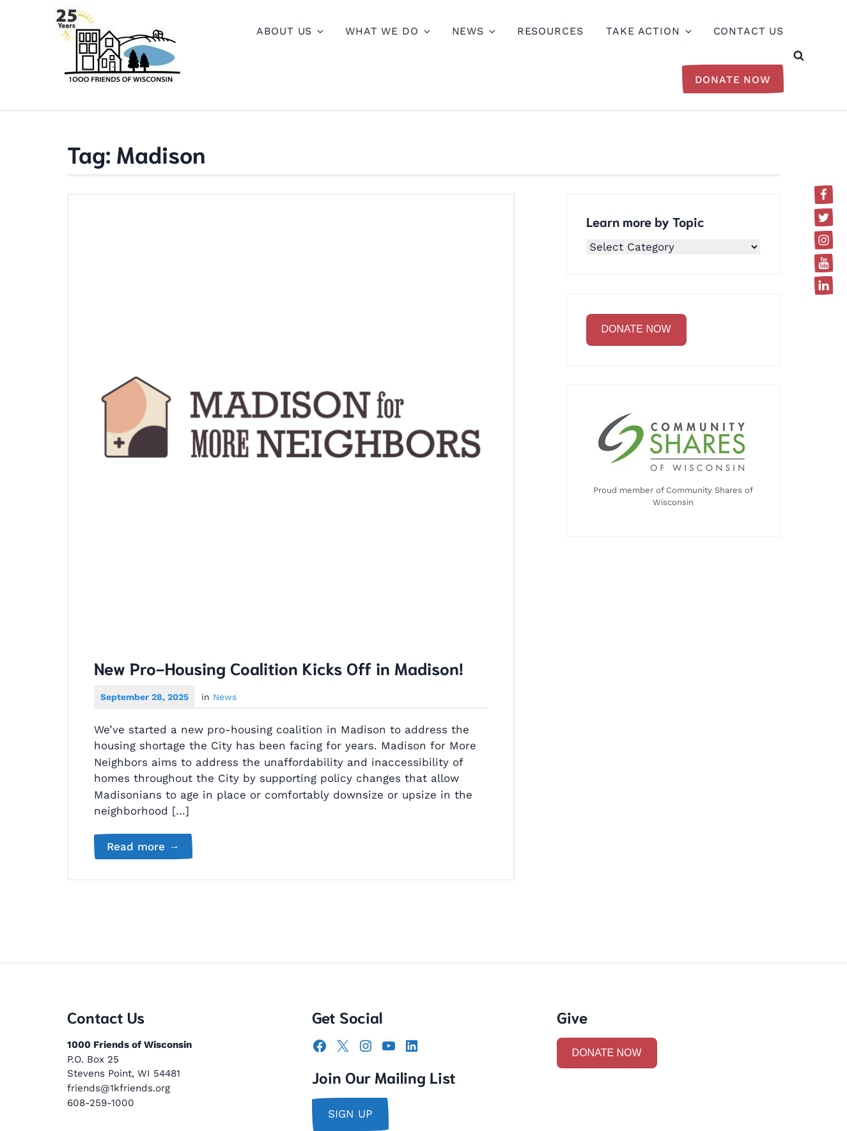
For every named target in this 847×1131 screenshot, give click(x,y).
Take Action (648, 31)
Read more (149, 847)
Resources (550, 31)
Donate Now (733, 80)
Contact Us (748, 31)
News (473, 31)
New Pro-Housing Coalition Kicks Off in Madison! (278, 667)
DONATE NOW (636, 329)
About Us (289, 31)
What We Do (387, 31)
